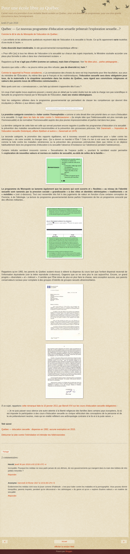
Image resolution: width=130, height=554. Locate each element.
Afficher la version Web (64, 547)
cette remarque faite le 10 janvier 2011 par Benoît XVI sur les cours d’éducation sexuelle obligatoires (69, 406)
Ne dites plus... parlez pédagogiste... (102, 62)
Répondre (12, 475)
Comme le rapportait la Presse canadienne (21, 73)
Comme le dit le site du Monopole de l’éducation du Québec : (30, 34)
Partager (6, 452)
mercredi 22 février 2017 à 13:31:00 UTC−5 (36, 483)
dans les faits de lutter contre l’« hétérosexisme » (47, 117)
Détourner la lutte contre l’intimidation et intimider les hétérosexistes (33, 435)
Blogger (68, 551)
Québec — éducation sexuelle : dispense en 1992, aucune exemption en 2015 (38, 429)
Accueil (64, 541)
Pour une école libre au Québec (30, 7)
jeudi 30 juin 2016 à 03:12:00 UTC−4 (30, 464)
